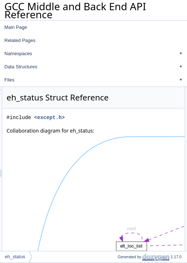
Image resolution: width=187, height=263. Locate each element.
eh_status (15, 256)
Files (95, 80)
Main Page (15, 27)
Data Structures (95, 67)
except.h (140, 127)
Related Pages (19, 40)
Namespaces (95, 54)
